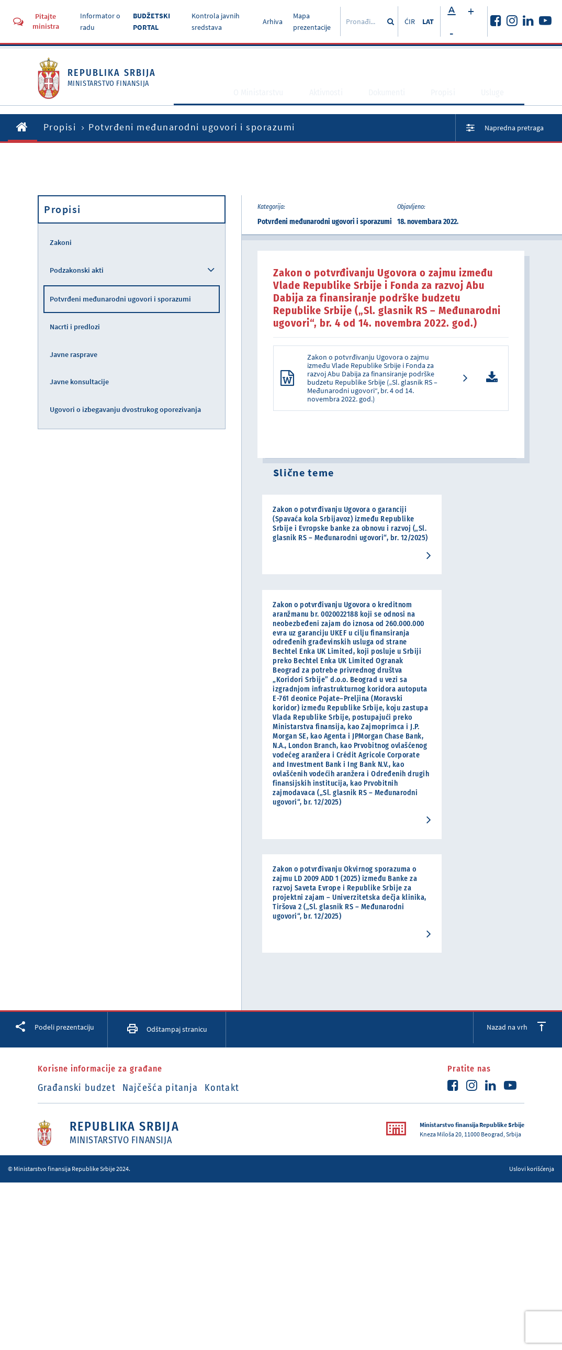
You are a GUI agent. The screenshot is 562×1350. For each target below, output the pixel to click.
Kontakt (247, 1139)
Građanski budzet (77, 1139)
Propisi (451, 101)
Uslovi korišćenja (531, 1220)
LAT (428, 21)
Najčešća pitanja (173, 1139)
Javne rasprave (73, 354)
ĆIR (409, 21)
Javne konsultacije (79, 381)
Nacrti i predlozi (75, 326)
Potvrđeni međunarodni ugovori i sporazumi (120, 299)
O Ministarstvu (262, 101)
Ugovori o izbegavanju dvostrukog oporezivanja (125, 409)
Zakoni (61, 242)
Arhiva (273, 21)
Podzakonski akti (77, 270)
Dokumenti (395, 101)
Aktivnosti (333, 101)
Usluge (500, 101)
